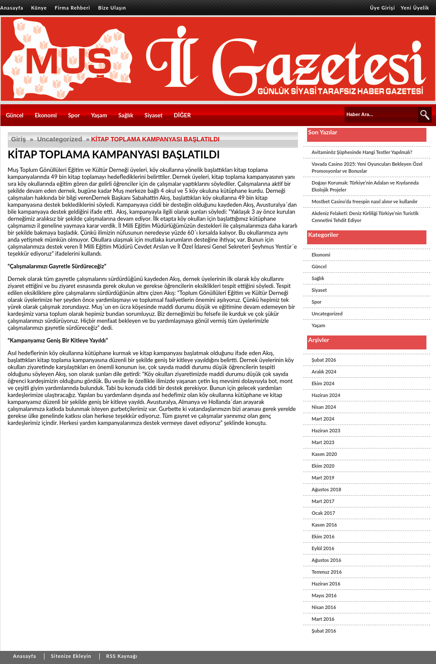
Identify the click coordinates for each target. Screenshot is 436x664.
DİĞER (182, 115)
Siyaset (153, 115)
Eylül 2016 (323, 548)
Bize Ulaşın (112, 7)
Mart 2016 (323, 619)
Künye (39, 7)
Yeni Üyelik (415, 7)
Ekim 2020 (323, 466)
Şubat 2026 (324, 360)
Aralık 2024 (324, 371)
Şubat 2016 (324, 630)
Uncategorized (59, 139)
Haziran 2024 (326, 395)
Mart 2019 (323, 477)
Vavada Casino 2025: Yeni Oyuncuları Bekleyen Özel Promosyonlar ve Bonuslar (367, 167)
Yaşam (99, 115)
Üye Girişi (382, 7)
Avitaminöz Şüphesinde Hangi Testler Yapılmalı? (362, 152)
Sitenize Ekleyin (71, 656)
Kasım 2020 (324, 454)
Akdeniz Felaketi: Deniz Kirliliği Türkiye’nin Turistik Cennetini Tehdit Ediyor (365, 216)
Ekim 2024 (323, 383)
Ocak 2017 (323, 513)
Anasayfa (12, 7)
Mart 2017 (323, 501)
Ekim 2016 (323, 536)
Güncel (15, 115)
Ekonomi (46, 115)
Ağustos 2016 (326, 560)
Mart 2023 (323, 442)
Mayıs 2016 (324, 595)
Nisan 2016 (324, 607)
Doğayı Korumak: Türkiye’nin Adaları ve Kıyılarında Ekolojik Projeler (365, 186)
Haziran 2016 (326, 583)
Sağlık (125, 115)
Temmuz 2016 (327, 572)
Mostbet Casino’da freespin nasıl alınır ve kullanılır (365, 201)
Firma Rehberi (72, 7)
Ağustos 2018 (326, 489)
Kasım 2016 (324, 524)
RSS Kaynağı (122, 656)
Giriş (18, 139)
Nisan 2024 (324, 407)
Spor (74, 115)
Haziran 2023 (326, 430)
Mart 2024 (323, 418)
